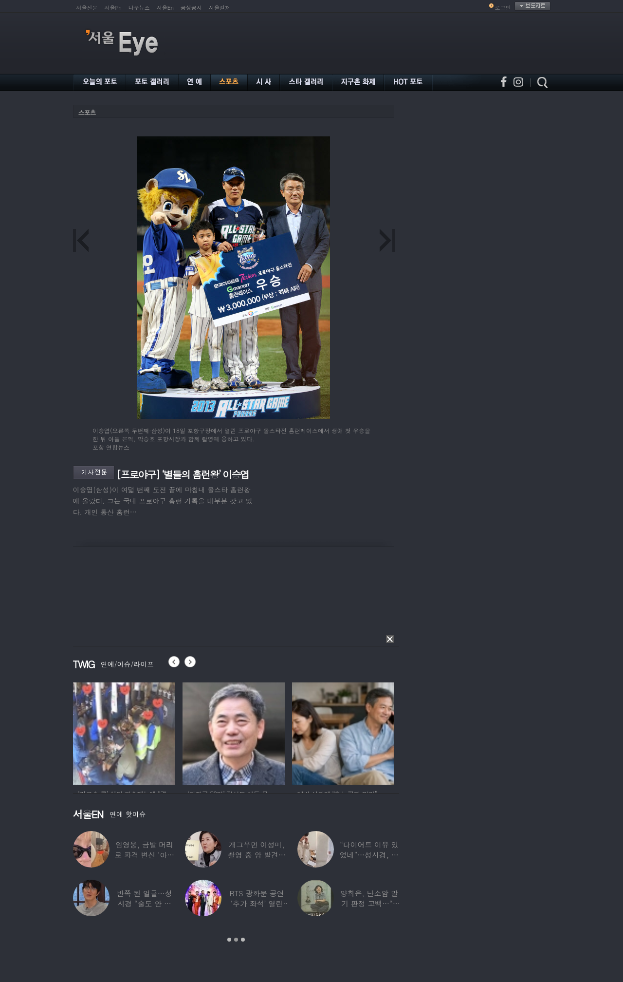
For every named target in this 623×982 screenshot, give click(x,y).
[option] (124, 732)
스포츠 (87, 112)
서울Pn (113, 7)
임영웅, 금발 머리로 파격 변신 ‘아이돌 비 (144, 854)
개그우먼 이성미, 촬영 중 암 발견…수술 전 (257, 854)
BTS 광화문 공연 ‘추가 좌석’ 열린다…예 (256, 903)
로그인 (503, 7)
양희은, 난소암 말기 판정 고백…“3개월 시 (369, 903)
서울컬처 (219, 7)
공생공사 (191, 7)
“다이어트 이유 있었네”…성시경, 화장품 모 (368, 854)
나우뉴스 (139, 7)
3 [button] (243, 940)
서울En (165, 7)
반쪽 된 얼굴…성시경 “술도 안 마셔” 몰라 (144, 903)
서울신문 (87, 7)
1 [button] (229, 940)
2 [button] (236, 940)
